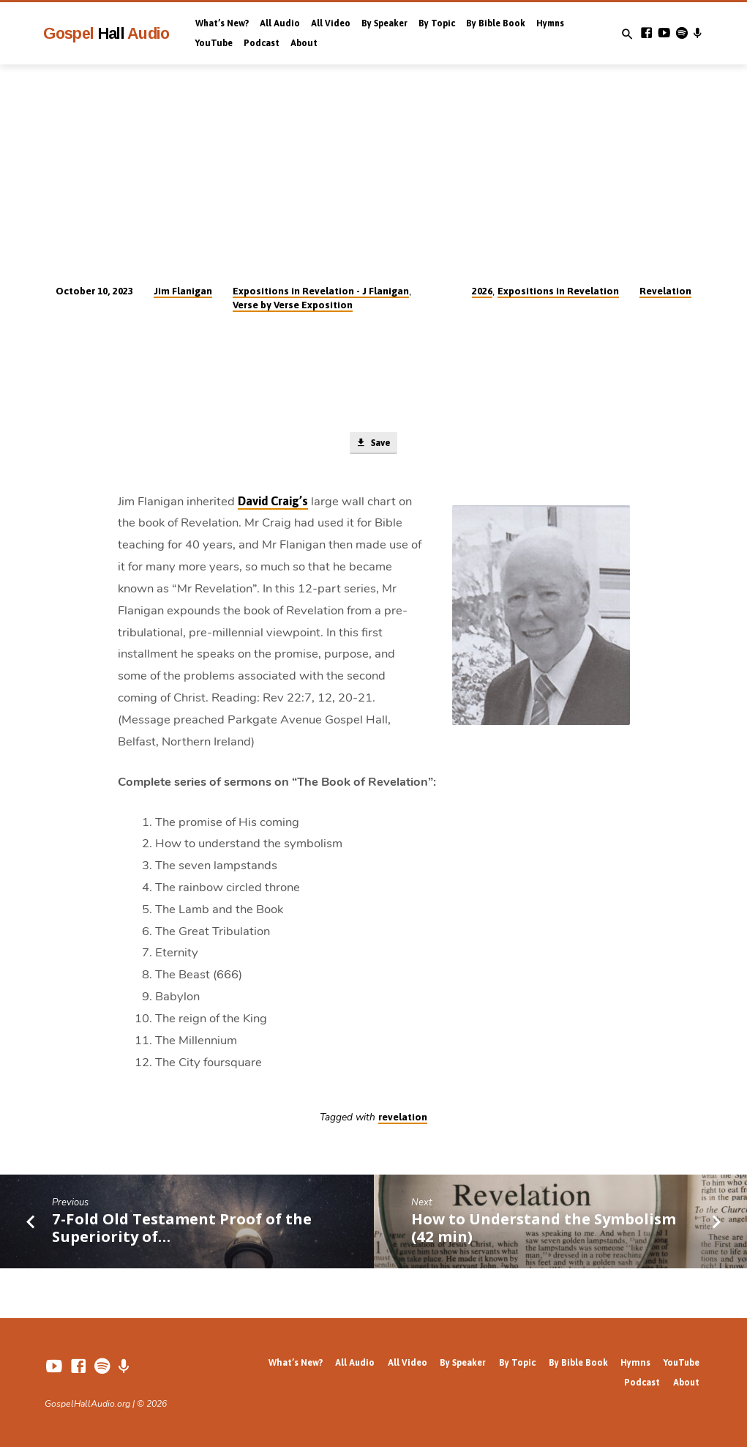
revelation (402, 1117)
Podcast (261, 43)
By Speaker (384, 23)
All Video (330, 23)
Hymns (550, 23)
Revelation (665, 291)
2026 (482, 291)
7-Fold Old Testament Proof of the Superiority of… (182, 1228)
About (304, 43)
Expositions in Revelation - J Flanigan (321, 291)
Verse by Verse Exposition (293, 304)
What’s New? (222, 23)
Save (373, 443)
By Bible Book (495, 23)
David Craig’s (273, 502)
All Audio (280, 23)
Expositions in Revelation (558, 291)
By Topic (436, 23)
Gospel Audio (106, 33)
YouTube (214, 43)
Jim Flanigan (183, 291)
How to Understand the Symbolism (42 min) (543, 1228)
